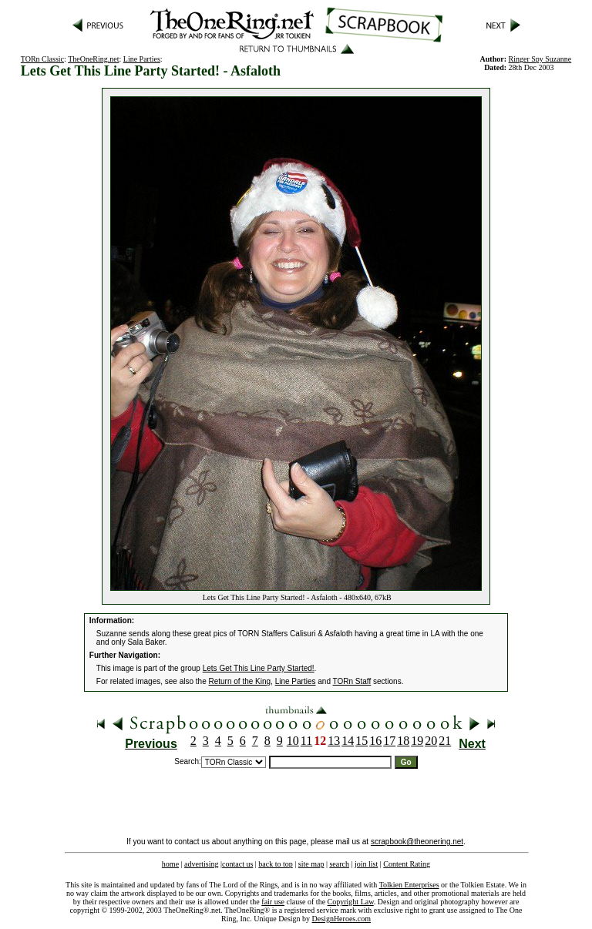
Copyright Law (351, 901)
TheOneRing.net (93, 59)
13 (334, 740)
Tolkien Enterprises (409, 884)
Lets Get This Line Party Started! (258, 668)
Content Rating (406, 864)
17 (389, 740)
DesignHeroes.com (341, 918)
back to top (275, 864)
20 (431, 740)
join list (366, 864)
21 (445, 740)
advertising (201, 864)
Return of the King (240, 681)
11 (306, 740)
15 (361, 740)
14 (347, 740)
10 (293, 740)
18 (403, 740)
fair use (272, 901)
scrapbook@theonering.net (417, 841)
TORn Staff (352, 681)
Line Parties (141, 59)
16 (375, 740)
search (339, 864)
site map (311, 864)
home (170, 864)
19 (417, 740)
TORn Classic (42, 59)
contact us (237, 864)
